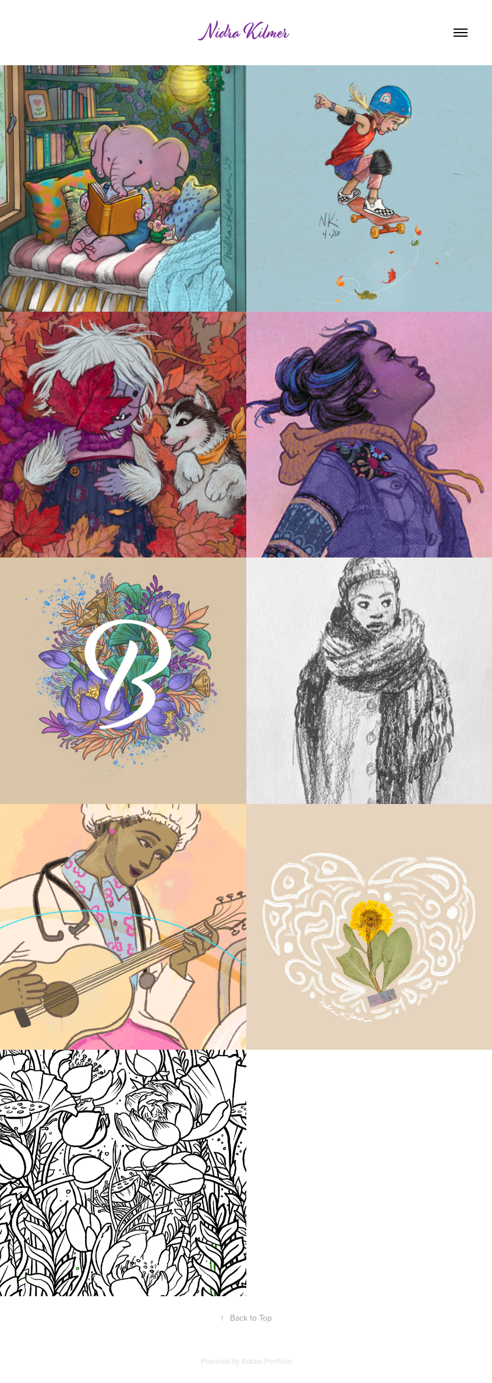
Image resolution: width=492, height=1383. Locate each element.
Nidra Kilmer (246, 32)
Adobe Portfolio (266, 1361)
